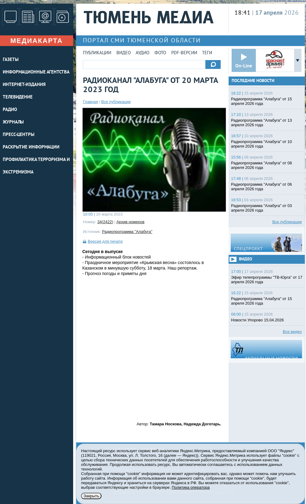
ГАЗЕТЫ (10, 60)
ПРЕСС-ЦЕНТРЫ (18, 135)
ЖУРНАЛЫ (13, 122)
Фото (160, 53)
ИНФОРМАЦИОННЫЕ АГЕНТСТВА (36, 72)
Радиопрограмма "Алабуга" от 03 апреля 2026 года (261, 208)
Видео (123, 53)
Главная (90, 101)
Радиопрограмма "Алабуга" (127, 231)
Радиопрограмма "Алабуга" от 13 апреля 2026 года (261, 122)
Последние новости (253, 81)
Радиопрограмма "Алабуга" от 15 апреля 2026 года (261, 101)
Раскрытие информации (31, 147)
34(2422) (105, 222)
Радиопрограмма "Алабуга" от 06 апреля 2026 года (261, 186)
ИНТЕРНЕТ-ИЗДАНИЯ (24, 85)
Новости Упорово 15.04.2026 (257, 320)
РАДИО (10, 110)
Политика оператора (191, 487)
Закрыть (91, 496)
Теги (207, 53)
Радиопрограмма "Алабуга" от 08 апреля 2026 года (261, 165)
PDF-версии (184, 53)
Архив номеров (130, 222)
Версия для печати (105, 241)
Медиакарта (36, 41)
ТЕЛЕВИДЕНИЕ (18, 97)
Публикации (97, 53)
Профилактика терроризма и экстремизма (36, 166)
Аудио (142, 53)
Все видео (292, 331)
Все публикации (116, 101)
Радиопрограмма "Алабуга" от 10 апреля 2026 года (261, 143)
